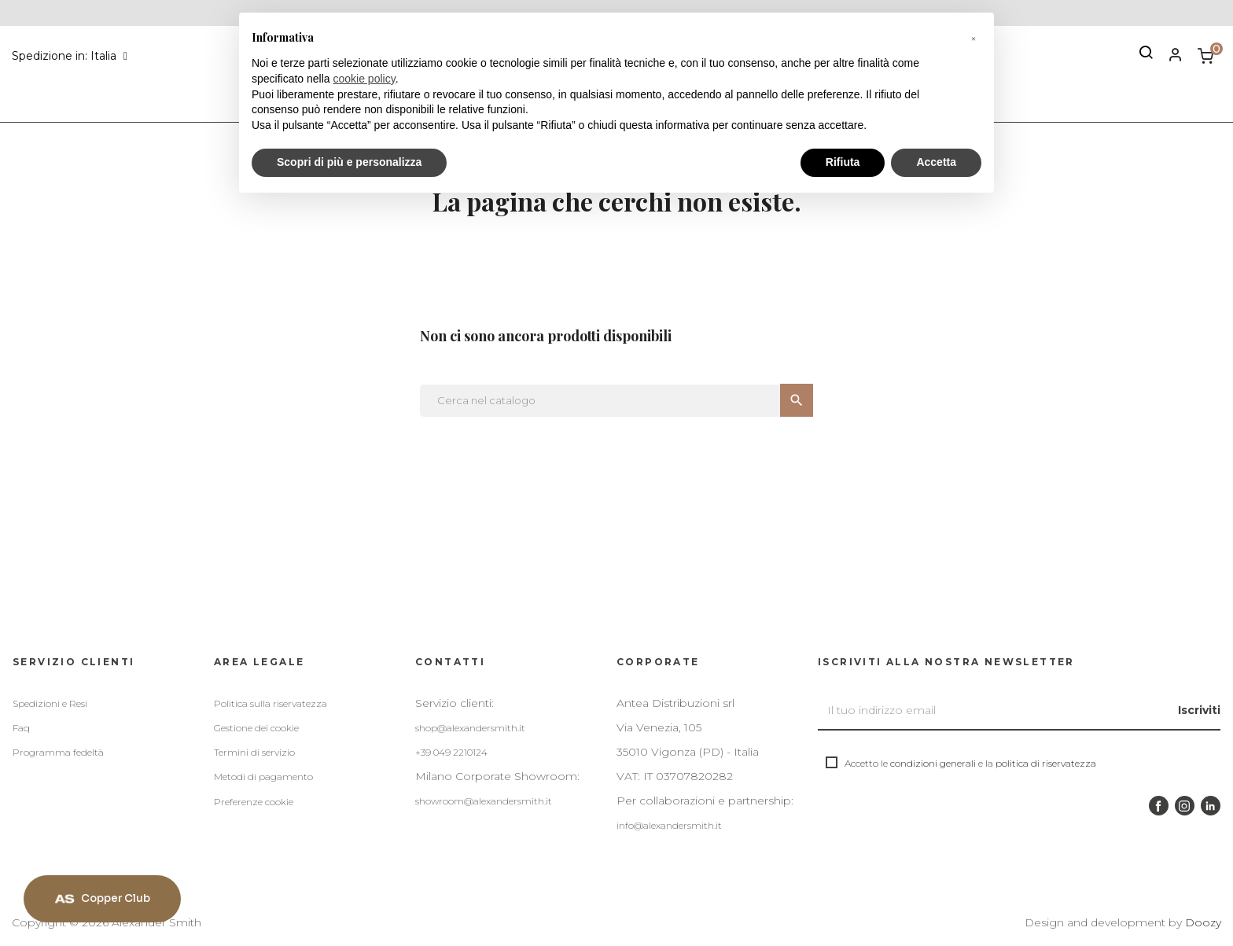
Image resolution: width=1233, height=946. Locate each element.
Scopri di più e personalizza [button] (349, 162)
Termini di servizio (254, 752)
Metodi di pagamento (263, 776)
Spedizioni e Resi (50, 703)
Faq (21, 728)
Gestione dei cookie (256, 728)
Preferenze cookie (253, 802)
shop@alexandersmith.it (470, 728)
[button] (973, 37)
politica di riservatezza (1046, 763)
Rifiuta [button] (843, 162)
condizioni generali (933, 763)
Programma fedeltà (58, 752)
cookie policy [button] (364, 78)
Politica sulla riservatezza (270, 703)
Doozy (1203, 922)
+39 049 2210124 (451, 752)
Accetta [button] (936, 162)
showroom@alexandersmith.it (483, 801)
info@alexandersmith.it (669, 825)
